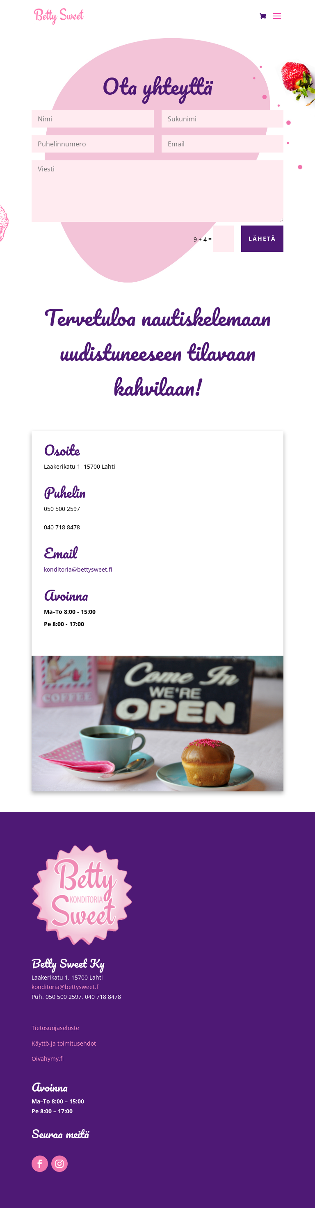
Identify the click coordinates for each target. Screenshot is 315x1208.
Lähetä (262, 238)
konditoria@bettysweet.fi (78, 569)
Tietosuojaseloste (55, 1028)
